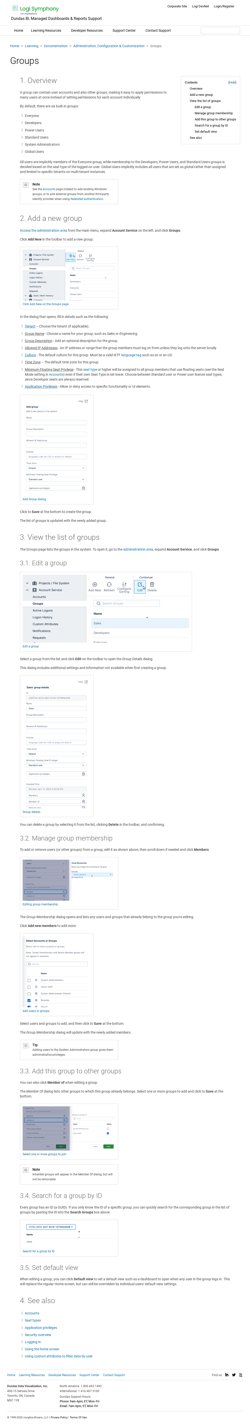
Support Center (124, 30)
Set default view (206, 131)
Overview (196, 88)
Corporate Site (177, 6)
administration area (138, 549)
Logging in (33, 1342)
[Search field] (220, 30)
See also (196, 138)
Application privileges (41, 1328)
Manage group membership (214, 113)
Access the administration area (43, 230)
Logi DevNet (200, 6)
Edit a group (203, 107)
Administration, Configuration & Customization (109, 46)
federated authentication (87, 199)
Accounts (49, 189)
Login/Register (224, 6)
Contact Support (158, 30)
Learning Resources (46, 30)
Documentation (56, 46)
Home (18, 30)
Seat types (33, 1320)
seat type (90, 369)
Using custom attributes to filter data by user (59, 1356)
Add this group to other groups (215, 119)
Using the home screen (42, 1349)
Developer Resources (87, 30)
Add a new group (201, 95)
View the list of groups (205, 101)
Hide (232, 82)
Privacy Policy (59, 1417)
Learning (31, 46)
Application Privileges (41, 386)
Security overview (38, 1335)
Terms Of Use (78, 1417)
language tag (131, 355)
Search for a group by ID (211, 125)
